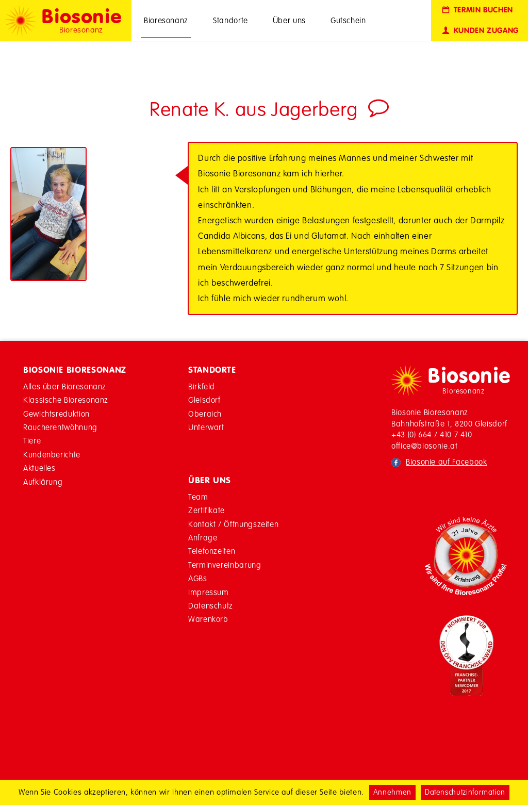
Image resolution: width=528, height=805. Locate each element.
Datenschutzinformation (465, 792)
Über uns (289, 20)
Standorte (230, 20)
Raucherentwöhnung (60, 427)
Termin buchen (476, 10)
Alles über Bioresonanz (64, 386)
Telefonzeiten (211, 551)
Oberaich (205, 413)
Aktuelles (39, 468)
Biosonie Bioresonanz (74, 370)
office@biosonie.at (424, 445)
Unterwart (206, 427)
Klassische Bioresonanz (65, 400)
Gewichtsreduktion (56, 413)
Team (198, 496)
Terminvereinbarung (224, 565)
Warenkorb (208, 619)
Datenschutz (210, 605)
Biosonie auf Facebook (446, 461)
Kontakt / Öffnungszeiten (233, 524)
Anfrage (202, 537)
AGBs (197, 578)
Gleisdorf (204, 400)
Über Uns (209, 480)
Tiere (32, 440)
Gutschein (348, 20)
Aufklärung (42, 482)
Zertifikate (206, 510)
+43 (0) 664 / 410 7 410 (431, 434)
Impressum (208, 592)
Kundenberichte (51, 454)
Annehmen (392, 792)
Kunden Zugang (479, 31)
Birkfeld (201, 386)
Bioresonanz (166, 20)
